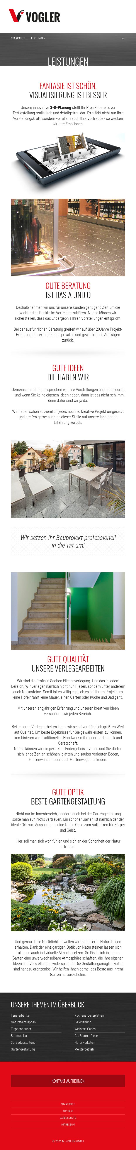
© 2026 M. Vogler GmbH (68, 1141)
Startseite (18, 38)
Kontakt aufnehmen (68, 1081)
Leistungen (38, 38)
